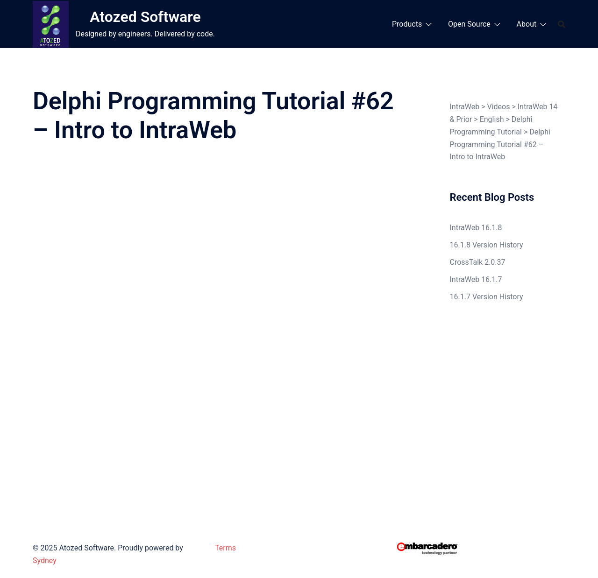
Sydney (45, 560)
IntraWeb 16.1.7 (476, 279)
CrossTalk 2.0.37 (477, 262)
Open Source (469, 24)
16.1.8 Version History (486, 244)
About (527, 24)
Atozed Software (145, 17)
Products (407, 24)
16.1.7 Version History (486, 296)
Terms (225, 547)
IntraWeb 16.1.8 (476, 227)
